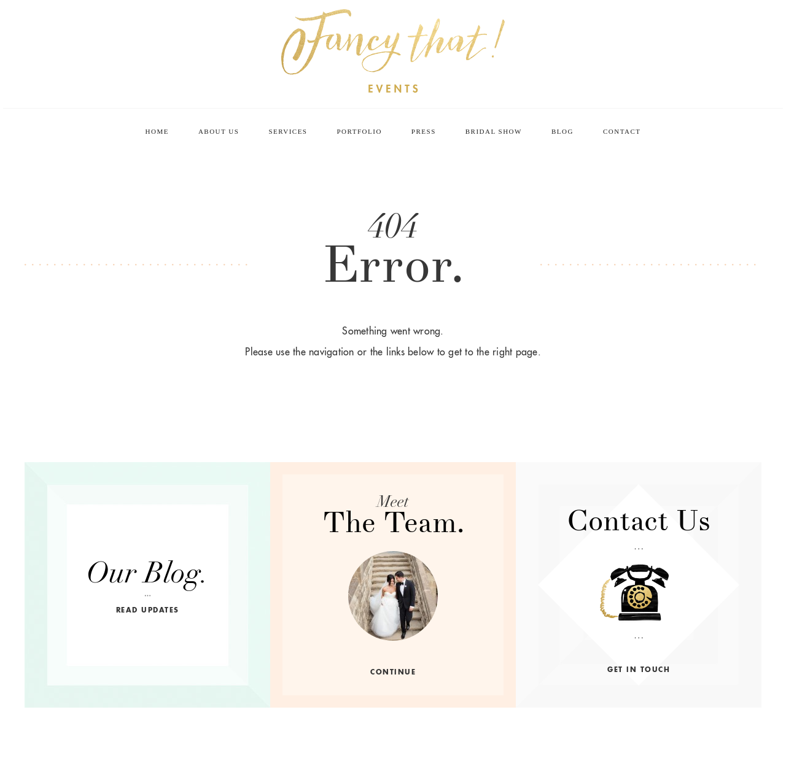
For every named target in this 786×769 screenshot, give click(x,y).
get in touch (638, 669)
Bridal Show (493, 131)
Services (287, 131)
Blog (562, 131)
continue (393, 672)
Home (157, 131)
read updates (147, 610)
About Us (218, 131)
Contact (622, 131)
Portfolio (359, 131)
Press (423, 131)
